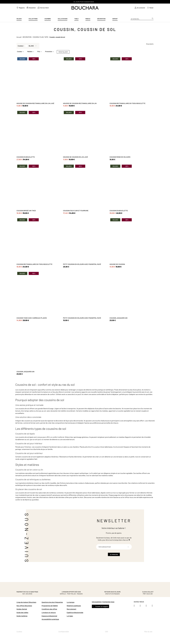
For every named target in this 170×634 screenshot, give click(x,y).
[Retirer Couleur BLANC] (36, 46)
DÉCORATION (27, 37)
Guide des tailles (22, 612)
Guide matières (22, 616)
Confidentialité (63, 632)
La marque (70, 602)
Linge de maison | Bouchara (26, 602)
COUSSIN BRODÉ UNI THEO (26, 211)
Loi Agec (70, 616)
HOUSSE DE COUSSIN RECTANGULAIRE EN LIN (79, 103)
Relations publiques (74, 606)
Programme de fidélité (50, 606)
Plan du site (148, 632)
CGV (106, 632)
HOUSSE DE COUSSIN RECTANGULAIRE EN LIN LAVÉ (35, 103)
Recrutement (71, 609)
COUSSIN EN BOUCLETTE (26, 157)
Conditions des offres (49, 609)
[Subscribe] (128, 546)
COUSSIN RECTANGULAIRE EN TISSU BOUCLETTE (127, 103)
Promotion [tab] (48, 51)
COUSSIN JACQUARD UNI (118, 318)
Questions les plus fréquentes (52, 602)
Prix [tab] (38, 51)
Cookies (19, 632)
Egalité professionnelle (75, 612)
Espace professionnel (49, 616)
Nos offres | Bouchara (24, 606)
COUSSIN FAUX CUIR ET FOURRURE (75, 211)
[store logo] (85, 8)
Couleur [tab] (19, 51)
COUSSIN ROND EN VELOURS (120, 157)
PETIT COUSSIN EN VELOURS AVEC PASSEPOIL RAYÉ (82, 264)
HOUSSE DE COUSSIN (117, 264)
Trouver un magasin (101, 606)
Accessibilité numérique (50, 619)
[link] (140, 8)
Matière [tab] (29, 51)
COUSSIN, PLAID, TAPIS (40, 37)
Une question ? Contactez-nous (103, 602)
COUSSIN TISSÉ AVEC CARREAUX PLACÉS (32, 318)
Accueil (19, 37)
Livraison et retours (49, 612)
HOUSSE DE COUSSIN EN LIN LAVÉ (75, 157)
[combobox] (142, 19)
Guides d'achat (22, 609)
